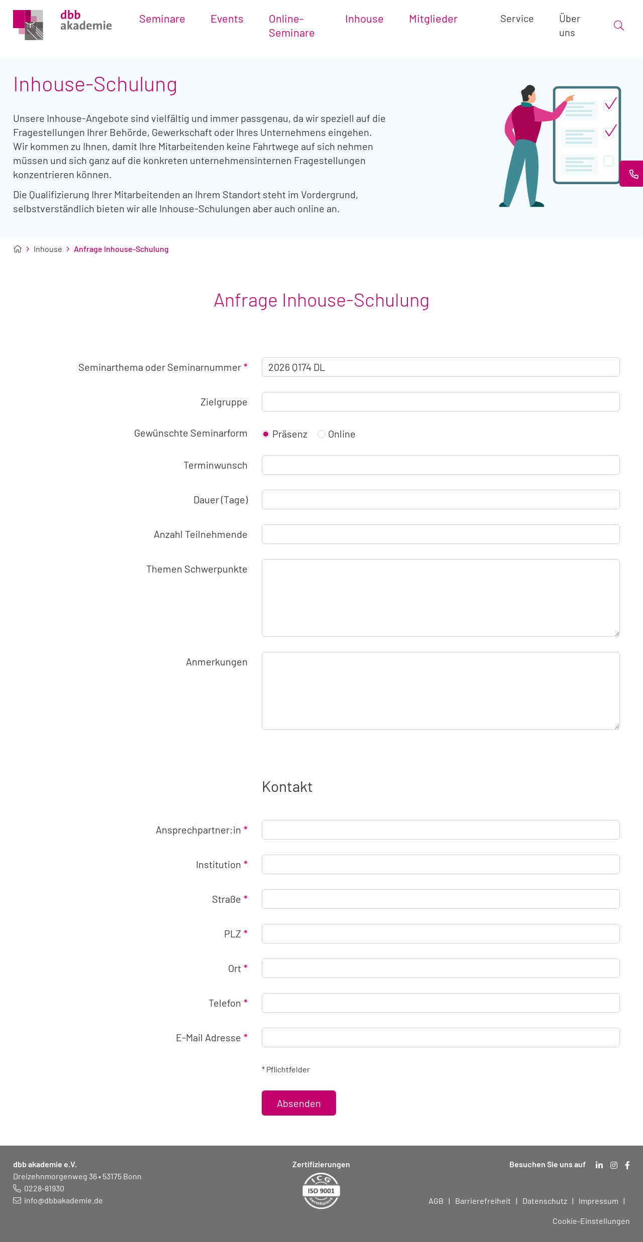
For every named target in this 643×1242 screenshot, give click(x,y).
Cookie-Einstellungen (591, 1220)
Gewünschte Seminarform (191, 433)
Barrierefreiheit (483, 1200)
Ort (238, 968)
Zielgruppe (224, 401)
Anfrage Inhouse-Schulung (121, 249)
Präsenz (284, 434)
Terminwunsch (215, 465)
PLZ (236, 933)
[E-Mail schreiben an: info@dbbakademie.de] (58, 1200)
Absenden (299, 1103)
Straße (230, 899)
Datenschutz (544, 1200)
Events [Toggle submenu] (227, 18)
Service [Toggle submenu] (517, 18)
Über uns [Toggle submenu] (569, 25)
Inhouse (48, 249)
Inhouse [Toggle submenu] (364, 18)
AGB (436, 1200)
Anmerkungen (217, 661)
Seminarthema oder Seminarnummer (163, 367)
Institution (222, 864)
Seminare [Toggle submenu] (162, 18)
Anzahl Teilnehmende (201, 534)
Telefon (228, 1003)
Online (336, 434)
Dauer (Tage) (220, 499)
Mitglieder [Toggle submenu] (433, 18)
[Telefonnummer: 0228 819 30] (38, 1188)
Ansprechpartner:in (202, 829)
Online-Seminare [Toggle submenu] (292, 25)
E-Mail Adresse (212, 1037)
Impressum (598, 1200)
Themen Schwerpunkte (197, 569)
